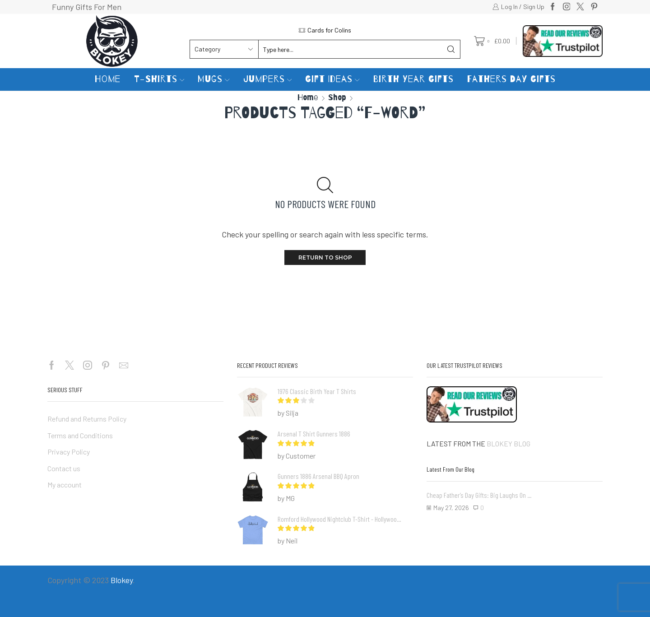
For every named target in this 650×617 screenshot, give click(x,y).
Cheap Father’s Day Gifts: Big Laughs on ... (479, 495)
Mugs (214, 79)
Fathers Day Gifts (511, 79)
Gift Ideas (332, 79)
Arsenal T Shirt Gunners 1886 (314, 433)
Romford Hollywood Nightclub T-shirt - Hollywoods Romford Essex (340, 519)
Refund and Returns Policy (86, 418)
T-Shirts (159, 79)
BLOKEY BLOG (508, 443)
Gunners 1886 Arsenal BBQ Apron (318, 476)
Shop (337, 97)
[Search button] (451, 49)
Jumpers (267, 79)
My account (64, 484)
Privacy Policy (68, 451)
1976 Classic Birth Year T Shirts (317, 391)
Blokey (122, 580)
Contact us (63, 468)
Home (108, 79)
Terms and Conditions (80, 435)
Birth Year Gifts (413, 79)
